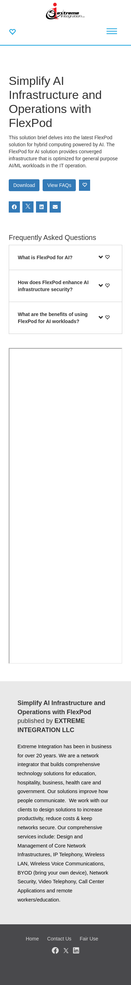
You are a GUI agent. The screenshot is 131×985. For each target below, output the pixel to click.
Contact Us (59, 939)
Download (24, 185)
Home (32, 939)
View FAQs (59, 185)
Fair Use (89, 939)
